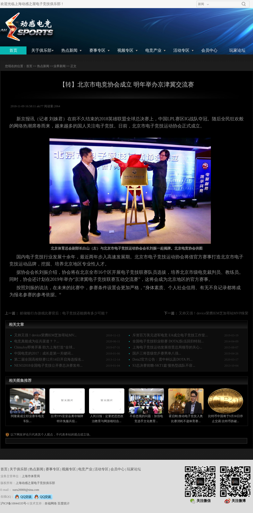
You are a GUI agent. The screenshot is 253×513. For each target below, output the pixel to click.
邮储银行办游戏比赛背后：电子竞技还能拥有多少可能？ (64, 313)
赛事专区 (97, 50)
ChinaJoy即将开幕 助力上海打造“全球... (44, 347)
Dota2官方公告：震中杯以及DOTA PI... (162, 359)
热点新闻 (69, 50)
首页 (13, 50)
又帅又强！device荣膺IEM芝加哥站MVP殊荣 (213, 313)
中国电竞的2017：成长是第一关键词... (43, 353)
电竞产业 (153, 50)
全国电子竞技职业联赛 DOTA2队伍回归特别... (168, 341)
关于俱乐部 (41, 50)
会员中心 (209, 50)
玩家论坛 (237, 50)
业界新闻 (59, 66)
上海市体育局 (31, 476)
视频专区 (125, 50)
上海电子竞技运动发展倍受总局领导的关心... (167, 347)
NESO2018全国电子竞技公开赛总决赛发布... (48, 365)
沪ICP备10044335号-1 (15, 503)
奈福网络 (51, 503)
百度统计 (64, 503)
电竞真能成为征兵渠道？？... (36, 341)
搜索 (243, 4)
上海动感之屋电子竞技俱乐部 (35, 483)
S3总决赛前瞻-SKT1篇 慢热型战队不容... (163, 365)
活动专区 (181, 50)
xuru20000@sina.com (25, 490)
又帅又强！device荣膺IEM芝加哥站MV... (45, 335)
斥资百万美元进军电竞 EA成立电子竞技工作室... (170, 335)
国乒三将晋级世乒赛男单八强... (156, 353)
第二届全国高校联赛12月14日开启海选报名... (49, 359)
